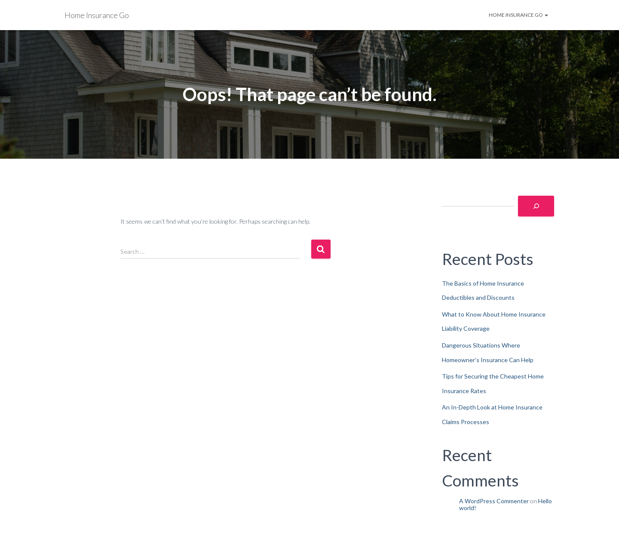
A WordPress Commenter (494, 501)
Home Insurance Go (518, 15)
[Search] (536, 206)
